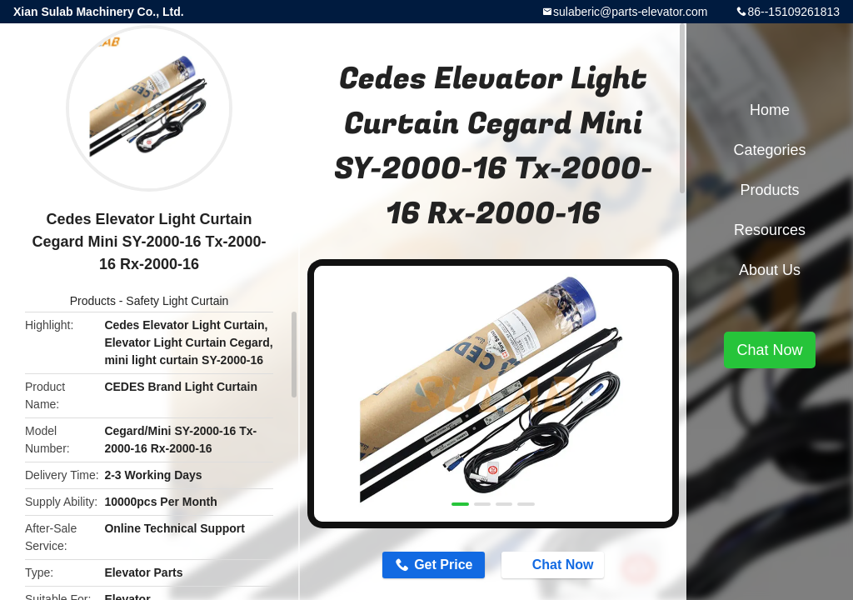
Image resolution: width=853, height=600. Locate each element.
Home (770, 110)
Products (93, 301)
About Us (770, 270)
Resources (770, 230)
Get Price (443, 565)
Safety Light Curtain (177, 301)
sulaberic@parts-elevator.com (630, 11)
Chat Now (555, 564)
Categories (769, 150)
